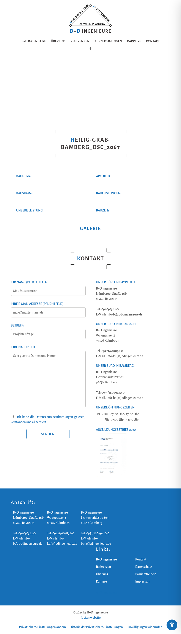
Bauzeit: (102, 210)
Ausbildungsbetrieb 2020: (116, 429)
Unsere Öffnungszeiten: (115, 407)
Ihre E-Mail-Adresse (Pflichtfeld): (48, 308)
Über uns (58, 41)
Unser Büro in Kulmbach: (116, 324)
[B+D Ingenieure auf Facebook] (90, 48)
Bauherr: (23, 176)
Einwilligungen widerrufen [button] (144, 627)
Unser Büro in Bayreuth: (116, 282)
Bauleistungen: (108, 193)
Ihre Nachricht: (48, 378)
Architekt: (104, 176)
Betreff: (48, 330)
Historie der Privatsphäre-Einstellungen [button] (96, 627)
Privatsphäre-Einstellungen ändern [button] (42, 627)
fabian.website (91, 617)
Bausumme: (25, 193)
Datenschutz (143, 566)
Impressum (142, 581)
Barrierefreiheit (145, 574)
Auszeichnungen (108, 41)
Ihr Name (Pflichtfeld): (48, 286)
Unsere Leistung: (30, 210)
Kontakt (153, 41)
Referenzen (80, 41)
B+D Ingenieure (34, 41)
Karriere (134, 41)
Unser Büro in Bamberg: (115, 365)
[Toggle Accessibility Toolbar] (172, 625)
